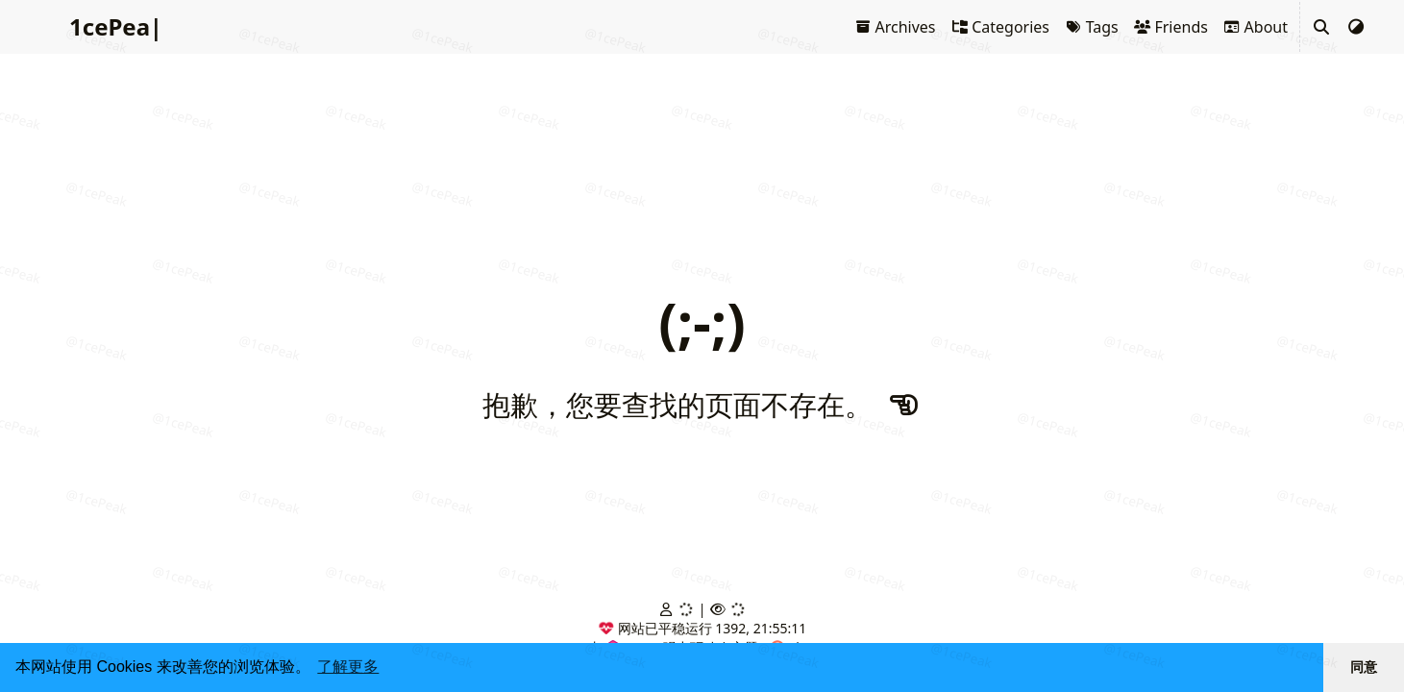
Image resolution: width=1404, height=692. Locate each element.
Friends (1171, 26)
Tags (1092, 26)
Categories (1000, 26)
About (1255, 26)
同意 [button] (1363, 667)
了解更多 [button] (348, 666)
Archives (895, 26)
